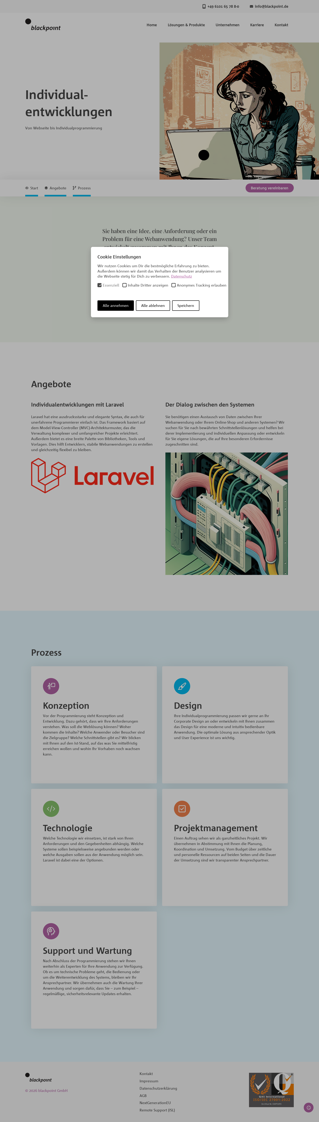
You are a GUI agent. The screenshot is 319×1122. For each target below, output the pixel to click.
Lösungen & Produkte (186, 25)
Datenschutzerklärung (158, 1088)
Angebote (55, 188)
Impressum (149, 1080)
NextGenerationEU (155, 1102)
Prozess (82, 188)
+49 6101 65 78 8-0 (220, 6)
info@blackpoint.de (269, 6)
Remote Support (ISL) (157, 1110)
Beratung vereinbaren (269, 188)
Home (152, 25)
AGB (143, 1095)
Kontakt (281, 25)
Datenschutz (181, 276)
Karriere (257, 25)
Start (31, 188)
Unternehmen (227, 25)
